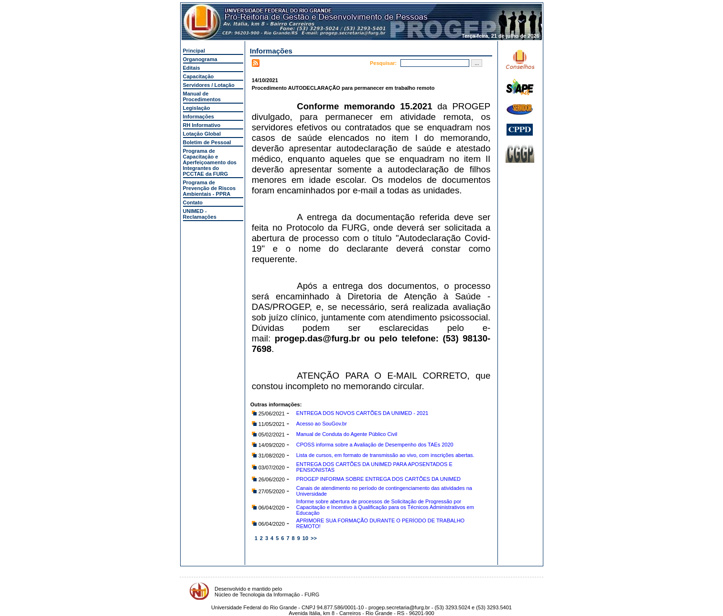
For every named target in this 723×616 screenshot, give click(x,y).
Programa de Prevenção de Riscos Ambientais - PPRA (209, 188)
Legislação (196, 108)
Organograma (200, 59)
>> (314, 538)
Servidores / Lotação (209, 85)
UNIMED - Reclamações (199, 214)
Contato (193, 202)
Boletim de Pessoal (207, 142)
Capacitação (198, 76)
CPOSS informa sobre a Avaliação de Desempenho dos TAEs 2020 (374, 444)
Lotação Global (202, 134)
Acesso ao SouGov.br (321, 423)
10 (305, 538)
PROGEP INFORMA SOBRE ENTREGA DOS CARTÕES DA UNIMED (378, 479)
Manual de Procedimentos (202, 96)
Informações (198, 116)
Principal (194, 50)
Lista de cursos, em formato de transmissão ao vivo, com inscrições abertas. (385, 455)
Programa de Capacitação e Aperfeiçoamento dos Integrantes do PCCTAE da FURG (210, 162)
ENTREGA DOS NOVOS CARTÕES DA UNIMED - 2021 (362, 413)
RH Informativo (202, 125)
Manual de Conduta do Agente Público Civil (347, 434)
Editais (191, 68)
